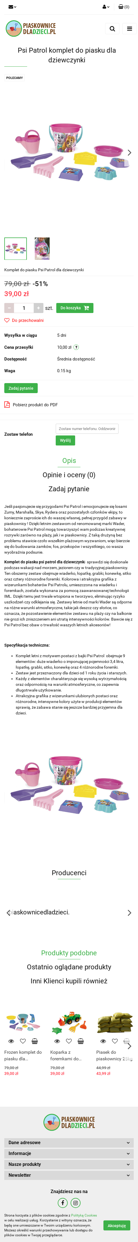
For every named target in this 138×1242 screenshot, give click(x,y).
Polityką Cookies (84, 1215)
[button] (124, 7)
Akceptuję (117, 1225)
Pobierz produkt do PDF (31, 404)
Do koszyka (75, 308)
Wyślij (65, 440)
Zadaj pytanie (21, 388)
